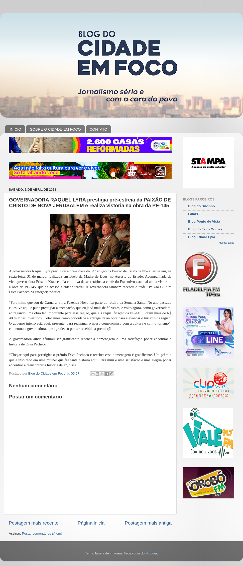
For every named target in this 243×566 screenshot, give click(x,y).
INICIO (15, 129)
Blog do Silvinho (201, 206)
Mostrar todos (226, 242)
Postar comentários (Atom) (42, 533)
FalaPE (193, 214)
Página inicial (91, 523)
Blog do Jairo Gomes (205, 229)
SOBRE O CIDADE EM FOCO (55, 129)
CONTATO (98, 129)
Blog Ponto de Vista (204, 221)
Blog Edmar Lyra (201, 237)
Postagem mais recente (33, 523)
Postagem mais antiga (148, 523)
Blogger (151, 553)
